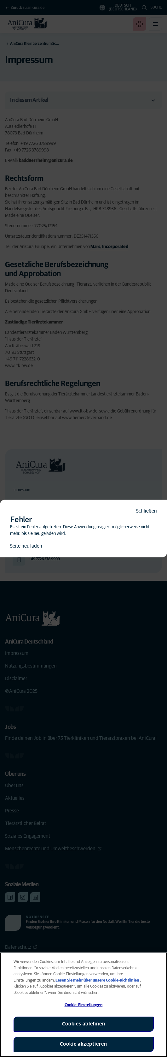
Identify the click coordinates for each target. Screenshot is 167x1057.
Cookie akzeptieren (83, 1044)
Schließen (146, 511)
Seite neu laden (26, 546)
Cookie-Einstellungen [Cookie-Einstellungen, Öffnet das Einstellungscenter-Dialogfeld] (84, 1005)
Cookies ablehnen (83, 1023)
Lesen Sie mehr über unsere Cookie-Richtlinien (97, 980)
